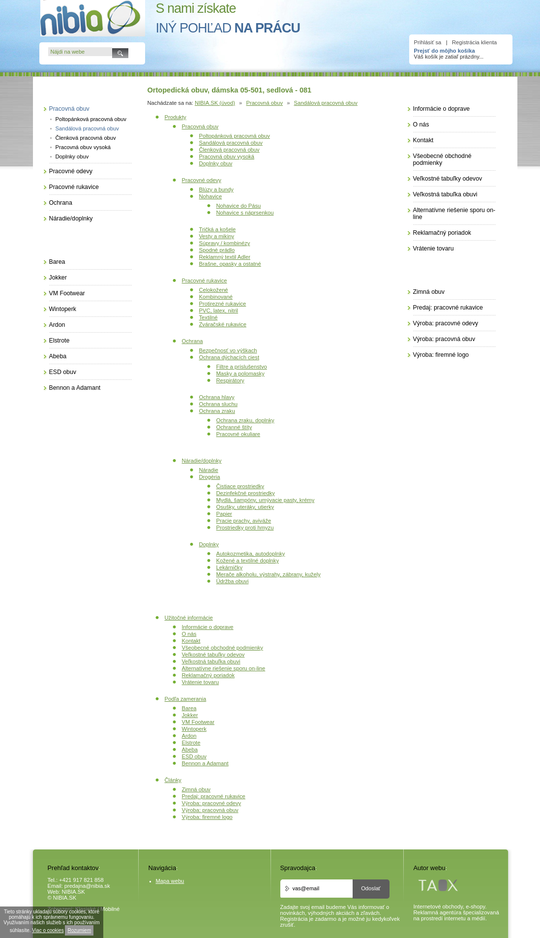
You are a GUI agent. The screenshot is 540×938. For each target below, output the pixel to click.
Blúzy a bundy (216, 189)
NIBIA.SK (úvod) (215, 103)
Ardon (189, 736)
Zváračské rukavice (222, 324)
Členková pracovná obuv (229, 150)
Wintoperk (194, 729)
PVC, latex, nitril (219, 310)
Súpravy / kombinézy (224, 243)
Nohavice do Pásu (238, 206)
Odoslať (371, 888)
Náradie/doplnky (202, 461)
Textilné (208, 317)
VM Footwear (198, 722)
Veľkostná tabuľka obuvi (211, 661)
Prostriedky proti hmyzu (245, 528)
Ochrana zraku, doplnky (245, 420)
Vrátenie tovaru (200, 682)
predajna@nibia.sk (87, 886)
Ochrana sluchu (218, 404)
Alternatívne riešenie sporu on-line (224, 668)
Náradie (208, 470)
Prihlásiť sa (428, 42)
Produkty (175, 117)
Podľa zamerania (186, 699)
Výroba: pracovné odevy (211, 803)
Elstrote (191, 743)
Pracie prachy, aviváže (243, 521)
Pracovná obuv (264, 103)
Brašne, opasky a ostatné (230, 264)
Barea (189, 708)
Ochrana (192, 341)
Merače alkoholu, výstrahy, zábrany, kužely (268, 574)
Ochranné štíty (234, 427)
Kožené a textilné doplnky (247, 560)
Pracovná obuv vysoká (227, 156)
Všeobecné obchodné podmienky (222, 648)
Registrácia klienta (474, 42)
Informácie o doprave (208, 627)
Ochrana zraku (217, 411)
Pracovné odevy (201, 180)
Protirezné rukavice (222, 304)
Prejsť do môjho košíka (444, 51)
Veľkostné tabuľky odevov (213, 654)
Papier (224, 514)
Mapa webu (170, 881)
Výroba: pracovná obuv (210, 810)
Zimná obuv (196, 789)
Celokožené (213, 290)
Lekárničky (229, 567)
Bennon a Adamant (205, 763)
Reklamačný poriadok (208, 675)
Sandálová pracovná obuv (326, 103)
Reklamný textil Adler (224, 257)
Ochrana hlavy (217, 397)
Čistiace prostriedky (240, 486)
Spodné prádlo (217, 250)
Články (173, 780)
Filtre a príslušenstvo (241, 367)
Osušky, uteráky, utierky (245, 507)
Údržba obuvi (232, 581)
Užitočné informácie (189, 618)
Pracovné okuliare (238, 434)
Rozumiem (79, 930)
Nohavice (210, 196)
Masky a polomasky (240, 373)
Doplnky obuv (216, 163)
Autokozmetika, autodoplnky (250, 554)
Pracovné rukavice (204, 280)
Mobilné (110, 909)
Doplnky (209, 544)
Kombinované (216, 297)
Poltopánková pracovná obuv (234, 136)
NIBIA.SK (73, 892)
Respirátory (230, 380)
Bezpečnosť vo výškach (228, 350)
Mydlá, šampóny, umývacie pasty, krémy (265, 500)
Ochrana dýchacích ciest (229, 357)
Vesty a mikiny (217, 236)
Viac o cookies (47, 930)
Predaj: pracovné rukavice (213, 796)
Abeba (190, 749)
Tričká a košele (217, 229)
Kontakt (191, 641)
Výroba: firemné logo (207, 817)
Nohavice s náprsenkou (245, 213)
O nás (189, 634)
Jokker (190, 715)
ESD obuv (194, 756)
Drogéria (209, 477)
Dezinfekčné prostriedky (245, 493)
